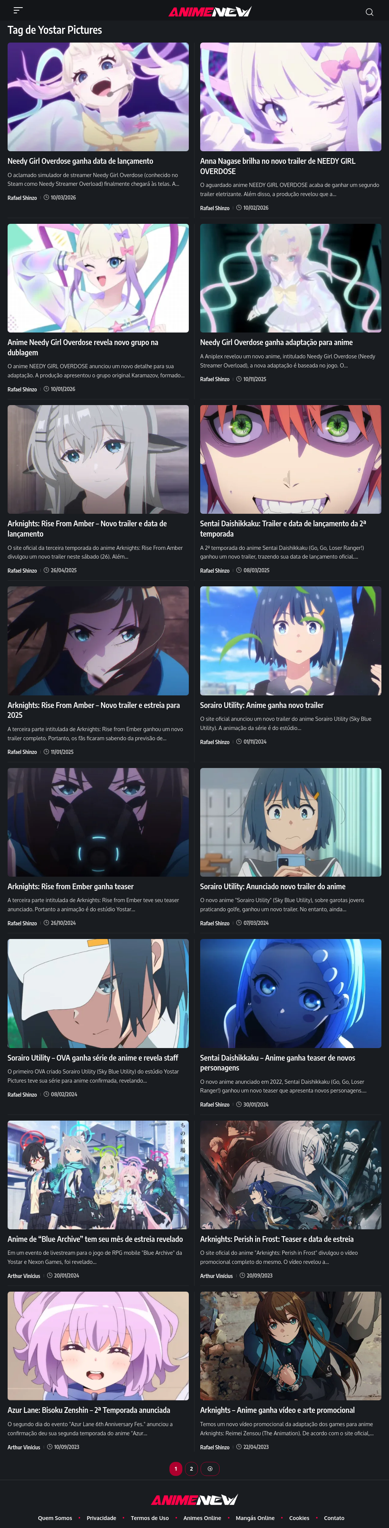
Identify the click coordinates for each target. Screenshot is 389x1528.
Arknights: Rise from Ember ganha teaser (70, 873)
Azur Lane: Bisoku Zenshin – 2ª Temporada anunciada (88, 1396)
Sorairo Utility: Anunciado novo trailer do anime (272, 873)
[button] (20, 10)
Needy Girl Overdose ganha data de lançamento (80, 160)
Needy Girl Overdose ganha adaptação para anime (275, 341)
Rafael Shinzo (22, 197)
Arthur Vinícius (24, 1262)
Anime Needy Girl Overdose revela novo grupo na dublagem (98, 341)
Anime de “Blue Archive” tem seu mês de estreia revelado (94, 1225)
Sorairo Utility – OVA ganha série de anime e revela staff (92, 1044)
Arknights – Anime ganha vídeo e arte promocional (276, 1396)
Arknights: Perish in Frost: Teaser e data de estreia (276, 1225)
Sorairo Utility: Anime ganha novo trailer (261, 693)
